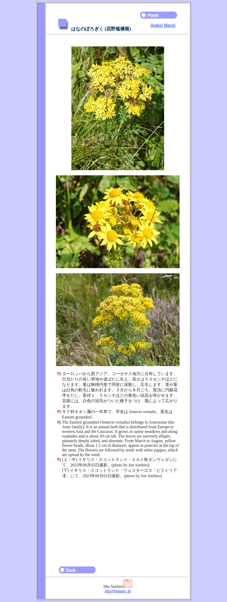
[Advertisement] (118, 520)
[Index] (156, 25)
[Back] (169, 25)
